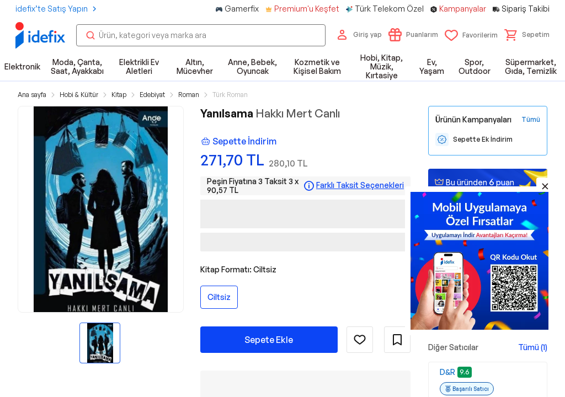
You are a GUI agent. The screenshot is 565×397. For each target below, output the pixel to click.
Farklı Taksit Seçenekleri (360, 185)
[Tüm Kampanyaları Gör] (530, 119)
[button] (527, 34)
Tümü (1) (532, 347)
